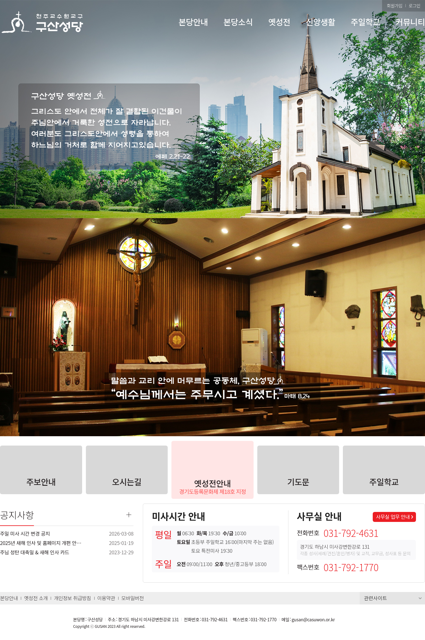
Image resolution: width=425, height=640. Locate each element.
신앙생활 (320, 21)
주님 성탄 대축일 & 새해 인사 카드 (34, 552)
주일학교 (365, 21)
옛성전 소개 (36, 598)
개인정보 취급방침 (72, 598)
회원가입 (394, 5)
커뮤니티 (410, 21)
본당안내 (193, 21)
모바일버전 (132, 598)
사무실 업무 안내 (393, 516)
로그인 (414, 5)
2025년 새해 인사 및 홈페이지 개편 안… (40, 543)
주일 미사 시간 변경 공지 (25, 533)
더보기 (128, 515)
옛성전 (279, 21)
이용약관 (106, 598)
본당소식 (238, 21)
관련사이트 (375, 598)
